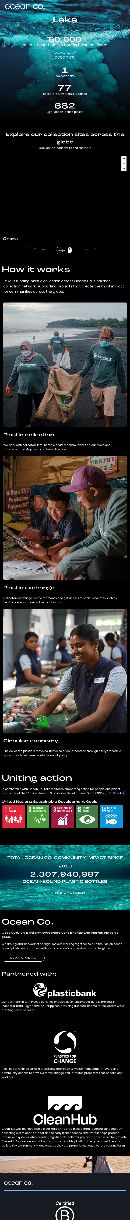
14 (122, 793)
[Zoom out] (124, 163)
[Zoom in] (124, 158)
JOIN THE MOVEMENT (65, 893)
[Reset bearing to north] (124, 168)
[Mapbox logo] (10, 239)
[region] (65, 198)
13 (113, 793)
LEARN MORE (23, 958)
